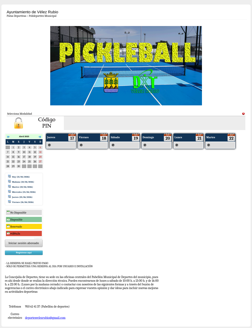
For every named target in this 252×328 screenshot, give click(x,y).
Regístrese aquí (23, 252)
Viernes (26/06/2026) (23, 202)
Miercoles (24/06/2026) (24, 192)
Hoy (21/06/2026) (21, 176)
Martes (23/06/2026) (22, 187)
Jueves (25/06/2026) (22, 197)
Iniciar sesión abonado (24, 243)
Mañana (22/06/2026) (23, 182)
